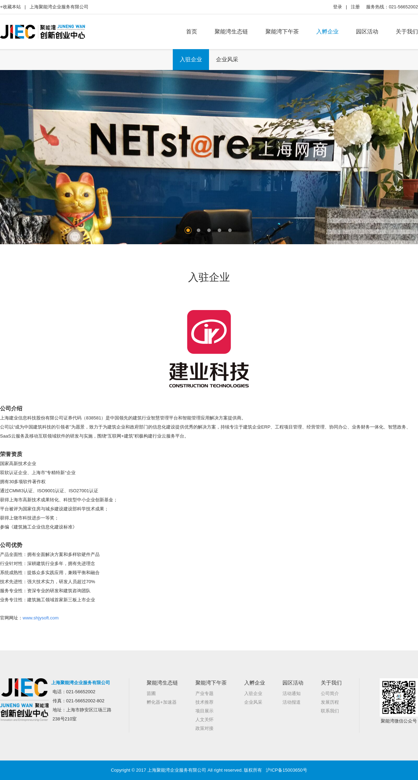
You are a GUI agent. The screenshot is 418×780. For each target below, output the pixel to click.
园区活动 (367, 31)
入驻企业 (191, 59)
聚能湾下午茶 (282, 31)
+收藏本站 (10, 6)
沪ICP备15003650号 (286, 770)
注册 (355, 6)
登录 (337, 6)
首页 (191, 31)
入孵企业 (327, 31)
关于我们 (407, 31)
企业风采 (227, 59)
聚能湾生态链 (231, 31)
